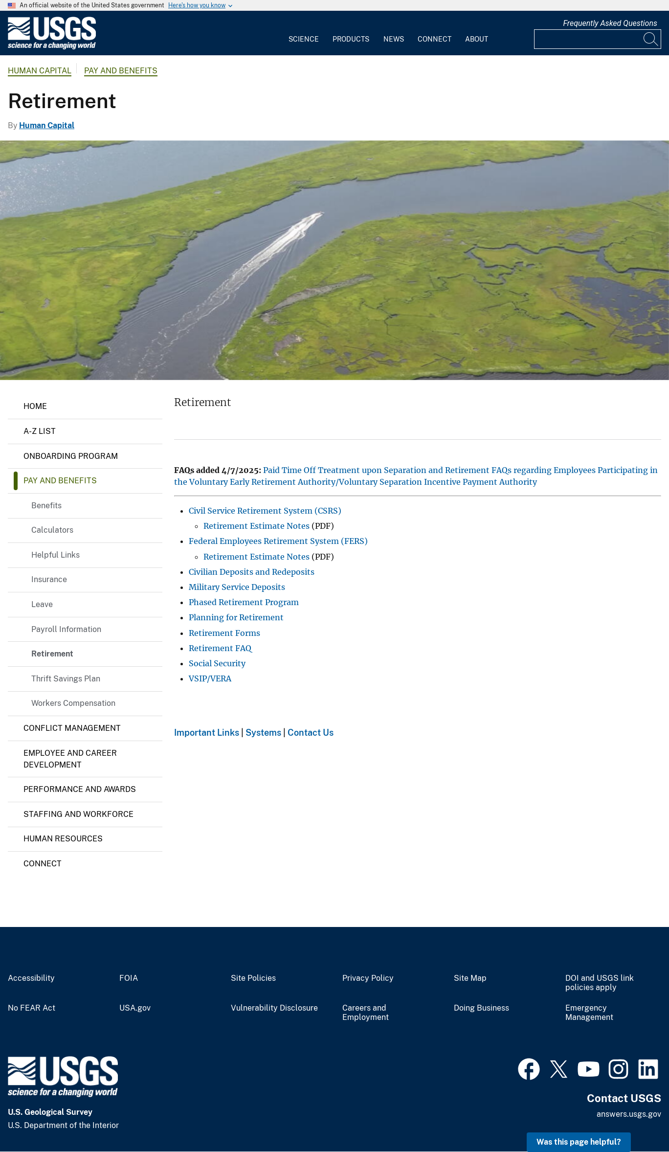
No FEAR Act (31, 1008)
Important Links (206, 732)
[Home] (52, 47)
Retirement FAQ (220, 648)
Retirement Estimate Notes (256, 526)
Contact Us (311, 732)
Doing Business (481, 1008)
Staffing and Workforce (78, 814)
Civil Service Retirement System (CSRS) (265, 511)
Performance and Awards (79, 789)
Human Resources (63, 838)
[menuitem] (304, 33)
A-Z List (39, 431)
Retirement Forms (224, 633)
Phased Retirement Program (244, 602)
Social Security (217, 663)
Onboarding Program (70, 456)
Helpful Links (55, 555)
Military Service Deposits (237, 587)
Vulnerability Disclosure (274, 1008)
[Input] (597, 39)
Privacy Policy (368, 978)
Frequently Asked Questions (610, 23)
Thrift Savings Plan (65, 678)
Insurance (49, 579)
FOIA (128, 978)
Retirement (52, 653)
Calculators (52, 530)
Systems (263, 732)
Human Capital (39, 70)
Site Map (470, 978)
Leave (42, 604)
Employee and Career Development (70, 758)
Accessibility (31, 978)
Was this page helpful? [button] (578, 1142)
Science (304, 39)
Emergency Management (589, 1013)
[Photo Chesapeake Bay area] (334, 260)
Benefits (46, 505)
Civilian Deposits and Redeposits (251, 572)
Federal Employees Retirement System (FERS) (278, 541)
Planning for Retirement (236, 617)
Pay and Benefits (120, 70)
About (476, 39)
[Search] (651, 39)
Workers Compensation (73, 703)
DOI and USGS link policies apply (599, 983)
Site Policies (253, 978)
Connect (434, 39)
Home (35, 406)
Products (351, 39)
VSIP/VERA (210, 678)
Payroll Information (66, 629)
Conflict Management (72, 728)
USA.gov (135, 1008)
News (393, 39)
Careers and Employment (365, 1013)
